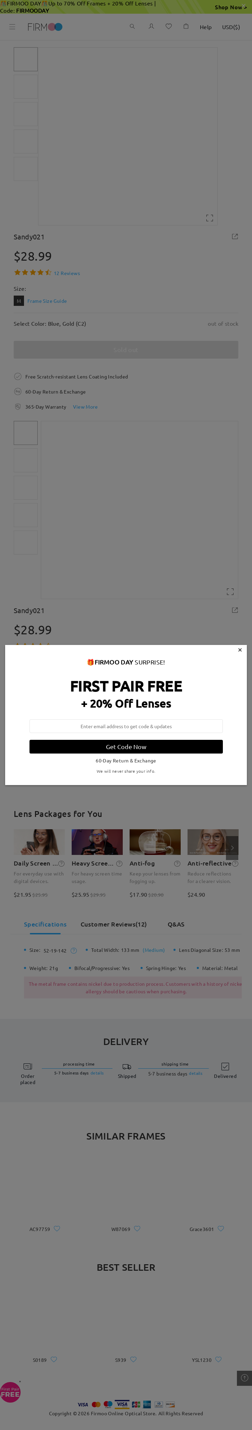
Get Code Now (126, 746)
